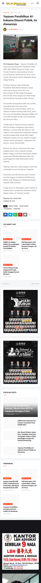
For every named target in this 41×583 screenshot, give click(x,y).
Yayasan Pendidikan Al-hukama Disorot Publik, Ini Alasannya (27, 450)
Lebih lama (35, 284)
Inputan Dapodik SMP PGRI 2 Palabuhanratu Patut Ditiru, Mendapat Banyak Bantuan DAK (11, 485)
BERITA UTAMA (16, 12)
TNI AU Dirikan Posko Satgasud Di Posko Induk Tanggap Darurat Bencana (11, 271)
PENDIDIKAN (8, 209)
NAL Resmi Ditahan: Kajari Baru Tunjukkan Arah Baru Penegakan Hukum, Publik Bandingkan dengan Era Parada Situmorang (27, 436)
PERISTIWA (17, 209)
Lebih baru (6, 284)
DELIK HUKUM (24, 206)
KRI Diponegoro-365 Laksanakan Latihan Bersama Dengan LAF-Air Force (29, 245)
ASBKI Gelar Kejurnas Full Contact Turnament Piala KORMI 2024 (27, 423)
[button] (3, 3)
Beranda (6, 12)
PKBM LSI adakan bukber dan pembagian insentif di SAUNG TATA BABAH (11, 245)
